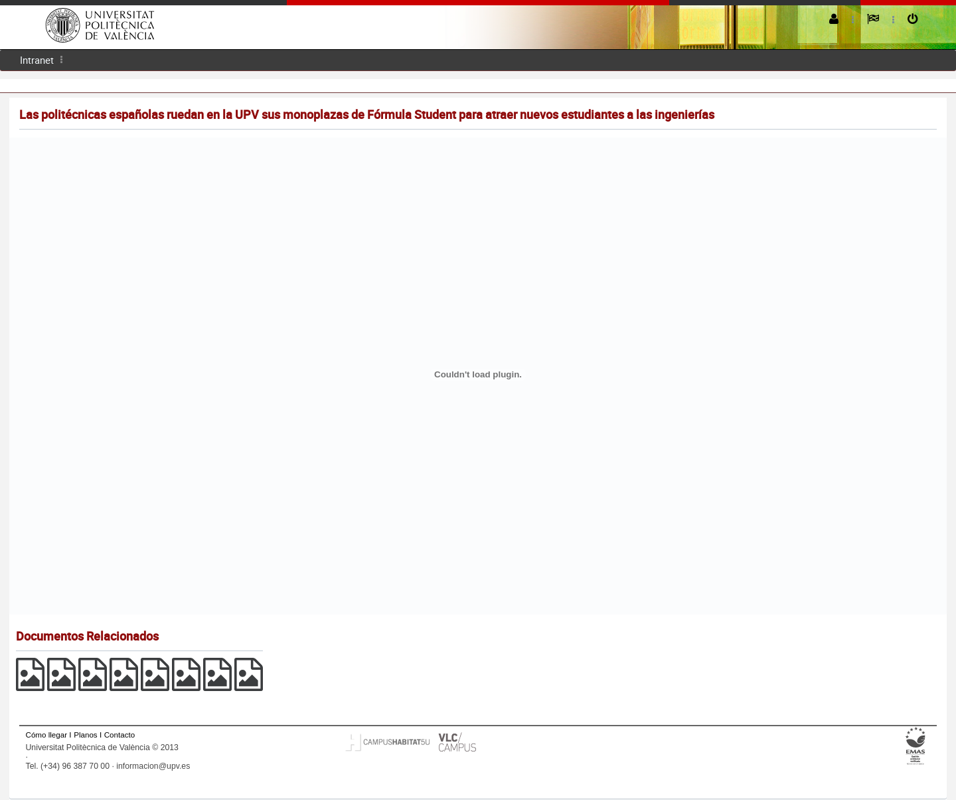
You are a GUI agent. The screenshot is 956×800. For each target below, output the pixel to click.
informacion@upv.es (153, 766)
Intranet (37, 59)
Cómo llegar (47, 734)
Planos (86, 734)
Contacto (119, 734)
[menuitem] (37, 60)
